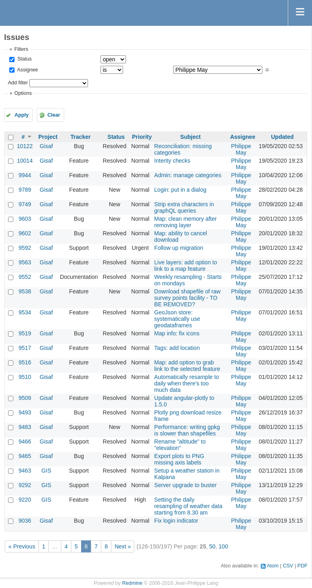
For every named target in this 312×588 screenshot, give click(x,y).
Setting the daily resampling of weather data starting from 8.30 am (188, 506)
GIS (46, 470)
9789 (25, 189)
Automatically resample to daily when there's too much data (186, 383)
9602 (25, 233)
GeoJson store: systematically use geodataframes (177, 319)
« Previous (21, 546)
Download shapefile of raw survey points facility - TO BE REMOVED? (187, 298)
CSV (288, 566)
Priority (142, 137)
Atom (272, 566)
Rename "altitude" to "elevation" (179, 444)
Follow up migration (178, 248)
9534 (25, 312)
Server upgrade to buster (185, 485)
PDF (302, 566)
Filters (21, 49)
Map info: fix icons (176, 333)
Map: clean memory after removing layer (185, 222)
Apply (22, 115)
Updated (282, 137)
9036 (25, 520)
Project (47, 137)
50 (212, 546)
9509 (25, 398)
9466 (25, 441)
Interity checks (172, 160)
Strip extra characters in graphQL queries (184, 207)
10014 (25, 160)
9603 (25, 219)
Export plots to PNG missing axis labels (179, 459)
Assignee (27, 70)
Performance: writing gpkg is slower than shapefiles (187, 430)
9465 (25, 456)
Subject (190, 137)
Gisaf (46, 146)
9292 (25, 485)
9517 (25, 348)
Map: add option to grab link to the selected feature (187, 365)
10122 (25, 146)
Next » (123, 546)
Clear (53, 115)
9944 (25, 175)
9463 (25, 470)
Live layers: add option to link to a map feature (185, 265)
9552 (25, 277)
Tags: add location (177, 348)
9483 (25, 427)
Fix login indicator (176, 520)
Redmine (132, 583)
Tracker (81, 137)
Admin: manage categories (188, 175)
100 (223, 546)
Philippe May (241, 149)
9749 (25, 204)
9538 (25, 291)
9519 (25, 333)
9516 (25, 362)
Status (23, 59)
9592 (25, 248)
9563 (25, 262)
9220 (25, 499)
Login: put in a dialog (180, 189)
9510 (25, 377)
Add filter (18, 83)
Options (22, 93)
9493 (25, 412)
